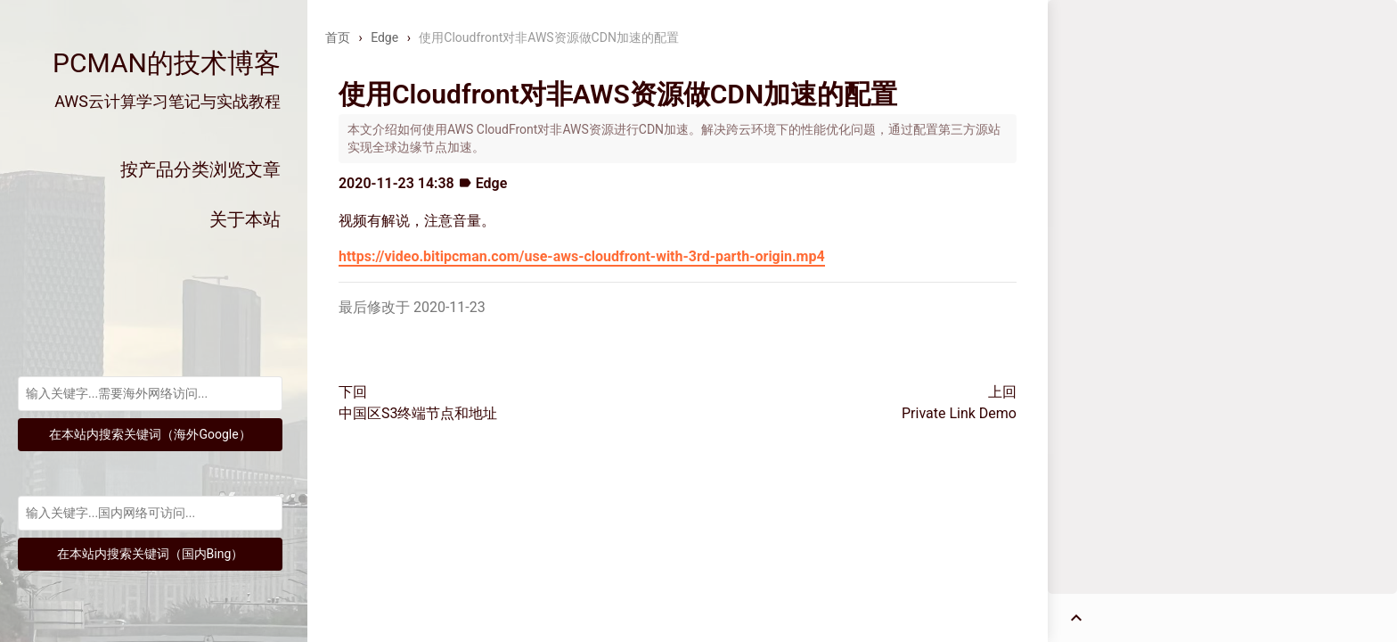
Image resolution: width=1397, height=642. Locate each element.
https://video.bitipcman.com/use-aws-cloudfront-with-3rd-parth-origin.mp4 (582, 256)
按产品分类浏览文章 (200, 169)
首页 (337, 37)
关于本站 (245, 219)
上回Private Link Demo (959, 402)
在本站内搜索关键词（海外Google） (149, 434)
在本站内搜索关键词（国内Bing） (150, 554)
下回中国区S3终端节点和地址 (418, 402)
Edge (384, 37)
